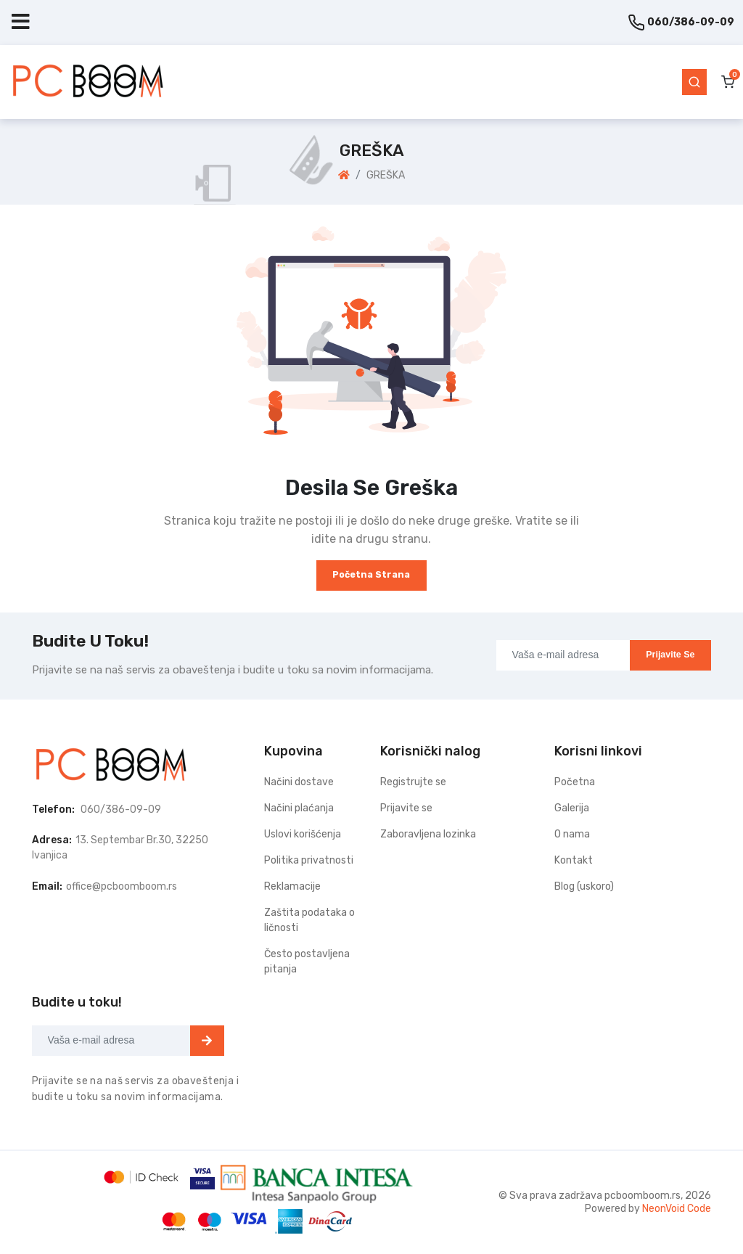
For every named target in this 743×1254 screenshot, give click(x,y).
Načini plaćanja (299, 808)
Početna (574, 782)
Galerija (571, 808)
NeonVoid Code (676, 1208)
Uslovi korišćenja (302, 834)
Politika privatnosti (308, 860)
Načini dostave (299, 782)
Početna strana (371, 574)
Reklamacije (292, 886)
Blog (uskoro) (584, 886)
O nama (572, 834)
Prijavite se (670, 654)
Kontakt (573, 860)
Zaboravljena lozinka (428, 834)
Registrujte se (413, 782)
